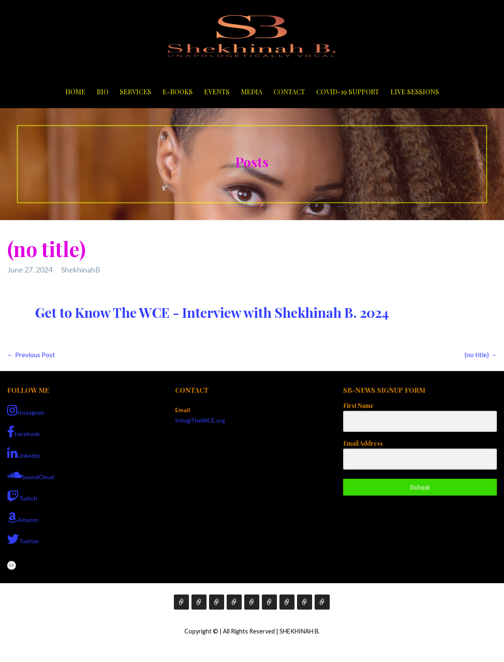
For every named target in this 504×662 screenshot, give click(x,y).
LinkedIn (23, 454)
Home (75, 91)
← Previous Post (31, 354)
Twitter (23, 539)
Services (135, 91)
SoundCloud (30, 475)
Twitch (22, 496)
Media (251, 91)
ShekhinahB (80, 269)
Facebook (23, 432)
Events (217, 91)
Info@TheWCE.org (200, 420)
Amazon (23, 518)
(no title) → (481, 354)
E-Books (178, 91)
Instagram (25, 410)
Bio (103, 91)
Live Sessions (414, 91)
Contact (289, 91)
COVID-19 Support (347, 91)
